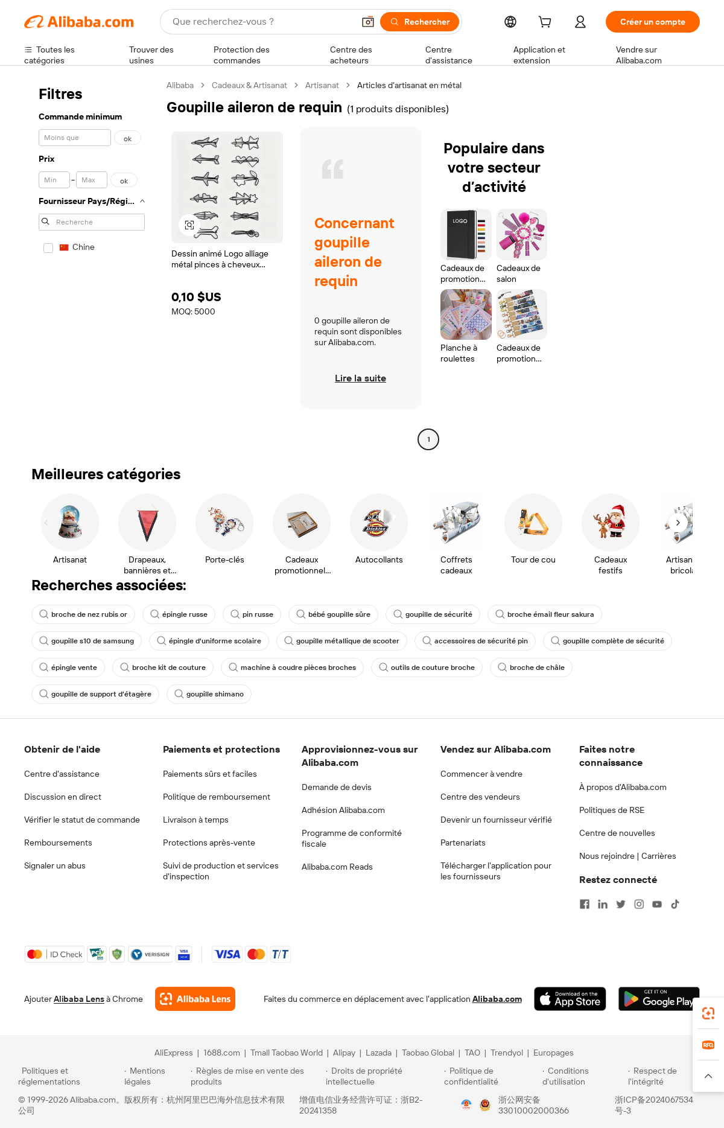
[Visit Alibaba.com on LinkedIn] (602, 904)
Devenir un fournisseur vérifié (496, 819)
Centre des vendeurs (480, 796)
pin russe (251, 614)
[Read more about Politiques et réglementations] (69, 1076)
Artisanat (322, 85)
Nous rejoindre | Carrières (627, 856)
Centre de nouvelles (617, 833)
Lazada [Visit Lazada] (379, 1052)
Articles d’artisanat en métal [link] (409, 85)
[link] (708, 1013)
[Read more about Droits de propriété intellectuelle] (383, 1076)
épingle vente (68, 667)
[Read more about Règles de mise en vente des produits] (257, 1076)
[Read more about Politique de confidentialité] (491, 1076)
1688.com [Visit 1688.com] (221, 1052)
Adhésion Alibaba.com (343, 810)
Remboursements (58, 842)
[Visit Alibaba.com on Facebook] (584, 904)
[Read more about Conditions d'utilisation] (583, 1076)
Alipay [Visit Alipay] (344, 1052)
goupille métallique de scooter (341, 641)
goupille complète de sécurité (607, 641)
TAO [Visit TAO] (472, 1052)
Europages (553, 1052)
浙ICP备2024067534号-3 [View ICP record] (654, 1105)
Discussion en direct (62, 796)
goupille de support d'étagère (95, 694)
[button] (368, 21)
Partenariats (463, 842)
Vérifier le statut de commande (82, 819)
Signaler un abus (55, 865)
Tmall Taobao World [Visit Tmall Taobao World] (286, 1052)
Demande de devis (337, 787)
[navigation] (91, 263)
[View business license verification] (466, 1105)
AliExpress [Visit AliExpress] (173, 1052)
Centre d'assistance (62, 774)
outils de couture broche (427, 667)
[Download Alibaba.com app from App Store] (570, 999)
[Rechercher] (419, 21)
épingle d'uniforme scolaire (209, 641)
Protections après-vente (209, 842)
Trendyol (507, 1052)
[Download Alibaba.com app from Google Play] (659, 999)
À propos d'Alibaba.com (623, 787)
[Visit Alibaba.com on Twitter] (620, 904)
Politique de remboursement (216, 796)
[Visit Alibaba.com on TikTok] (675, 904)
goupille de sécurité (432, 614)
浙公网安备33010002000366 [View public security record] (533, 1105)
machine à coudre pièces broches (292, 667)
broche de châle (531, 667)
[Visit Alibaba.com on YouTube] (657, 904)
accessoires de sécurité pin (475, 641)
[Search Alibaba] (262, 21)
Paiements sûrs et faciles (210, 774)
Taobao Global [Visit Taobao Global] (428, 1052)
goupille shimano (209, 694)
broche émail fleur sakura (544, 614)
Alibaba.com (497, 999)
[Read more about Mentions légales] (155, 1076)
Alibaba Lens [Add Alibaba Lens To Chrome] (79, 999)
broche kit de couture (163, 667)
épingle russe (179, 614)
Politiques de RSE (611, 810)
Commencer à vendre (481, 774)
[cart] (547, 23)
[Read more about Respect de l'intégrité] (667, 1076)
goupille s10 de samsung (86, 641)
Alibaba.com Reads (337, 866)
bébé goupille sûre (333, 614)
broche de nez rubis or (83, 614)
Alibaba (180, 85)
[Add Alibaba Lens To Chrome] (195, 999)
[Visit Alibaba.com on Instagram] (639, 904)
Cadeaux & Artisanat (249, 85)
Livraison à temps (196, 819)
